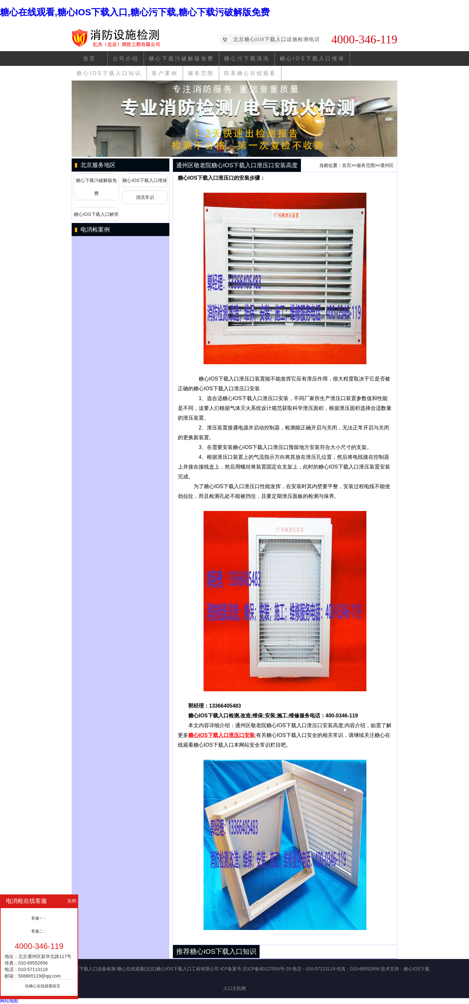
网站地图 (9, 1000)
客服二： (39, 931)
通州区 (387, 165)
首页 (89, 58)
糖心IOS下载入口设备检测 (89, 968)
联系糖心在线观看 (250, 73)
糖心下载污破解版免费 (181, 58)
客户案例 (165, 73)
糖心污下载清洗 (247, 58)
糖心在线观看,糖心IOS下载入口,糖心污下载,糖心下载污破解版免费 (135, 12)
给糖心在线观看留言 (42, 986)
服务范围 (201, 73)
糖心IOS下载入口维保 (312, 58)
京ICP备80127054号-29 (267, 968)
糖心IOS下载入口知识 (109, 73)
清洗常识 (145, 197)
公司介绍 (126, 58)
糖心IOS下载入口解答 (96, 214)
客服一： (39, 918)
